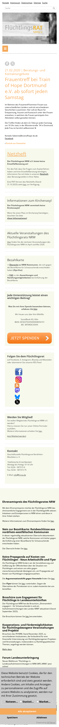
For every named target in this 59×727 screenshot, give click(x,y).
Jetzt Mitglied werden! (16, 436)
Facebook (9, 138)
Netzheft (16, 154)
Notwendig (11, 701)
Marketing (44, 701)
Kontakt (5, 2)
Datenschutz (26, 2)
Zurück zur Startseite (15, 143)
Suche (45, 2)
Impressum (15, 2)
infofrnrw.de (20, 475)
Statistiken (28, 701)
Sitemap (37, 2)
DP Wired (51, 722)
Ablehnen (42, 717)
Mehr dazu (7, 649)
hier (24, 184)
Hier (9, 242)
